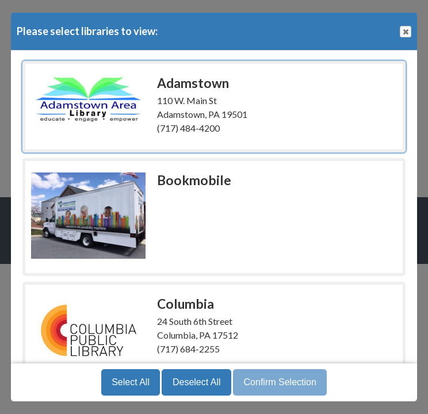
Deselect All (197, 382)
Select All (131, 382)
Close (405, 32)
